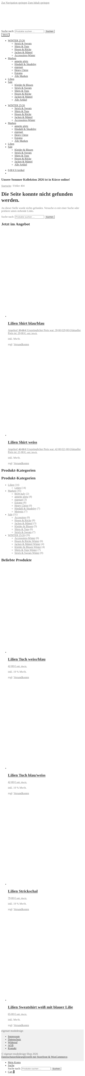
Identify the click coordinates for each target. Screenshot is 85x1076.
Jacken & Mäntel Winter (27, 544)
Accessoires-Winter (24, 55)
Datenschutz (14, 1039)
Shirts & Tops (21, 46)
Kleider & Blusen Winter (27, 547)
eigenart (18, 67)
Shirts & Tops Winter (25, 550)
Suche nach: (7, 31)
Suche (11, 1065)
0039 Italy (19, 493)
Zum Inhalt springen (38, 2)
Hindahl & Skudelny (25, 64)
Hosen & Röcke (22, 49)
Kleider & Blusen (23, 85)
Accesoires (20, 517)
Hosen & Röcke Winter (26, 541)
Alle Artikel (20, 99)
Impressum (14, 1036)
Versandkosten (21, 344)
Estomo (18, 73)
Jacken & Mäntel (23, 52)
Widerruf (12, 1042)
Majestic (19, 511)
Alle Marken (21, 76)
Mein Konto (14, 1062)
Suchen (49, 31)
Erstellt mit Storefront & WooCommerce (45, 1056)
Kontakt (12, 1048)
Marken (12, 58)
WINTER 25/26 (16, 40)
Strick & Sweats (23, 43)
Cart (11, 1071)
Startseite (6, 185)
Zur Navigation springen (14, 2)
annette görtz (21, 61)
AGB (11, 1045)
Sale (10, 82)
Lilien (11, 79)
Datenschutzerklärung (12, 1056)
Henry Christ (21, 70)
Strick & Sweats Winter (26, 553)
